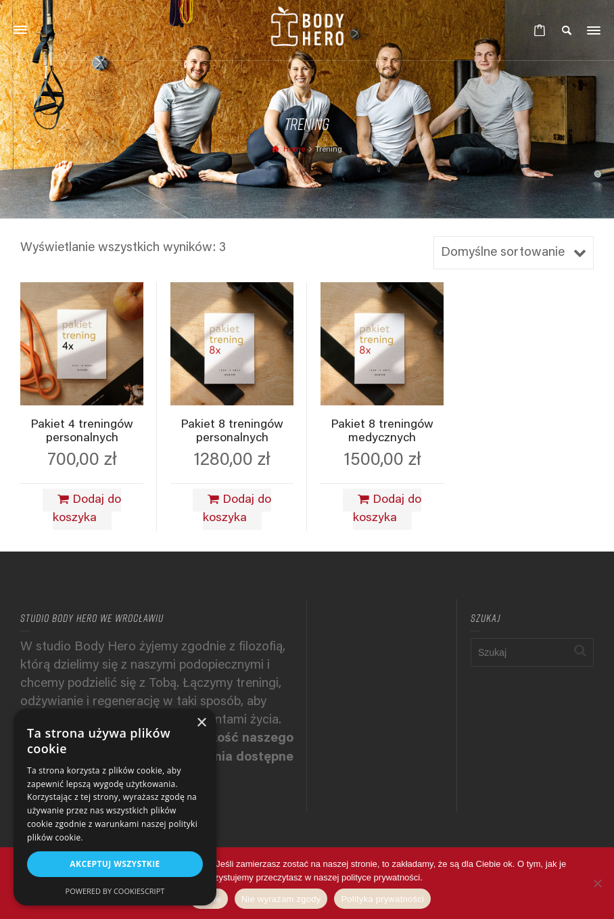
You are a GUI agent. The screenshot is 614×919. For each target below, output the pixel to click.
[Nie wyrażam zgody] (597, 883)
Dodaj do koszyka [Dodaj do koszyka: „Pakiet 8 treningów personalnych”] (237, 509)
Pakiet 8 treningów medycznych (382, 432)
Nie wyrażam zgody (281, 899)
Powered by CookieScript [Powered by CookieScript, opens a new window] (115, 891)
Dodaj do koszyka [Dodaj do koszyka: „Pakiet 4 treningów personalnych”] (87, 509)
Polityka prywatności (382, 899)
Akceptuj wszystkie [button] (115, 864)
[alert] (115, 807)
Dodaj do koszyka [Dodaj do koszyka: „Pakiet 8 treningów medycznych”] (387, 509)
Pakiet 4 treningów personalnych (81, 432)
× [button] (201, 723)
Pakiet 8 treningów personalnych (232, 432)
